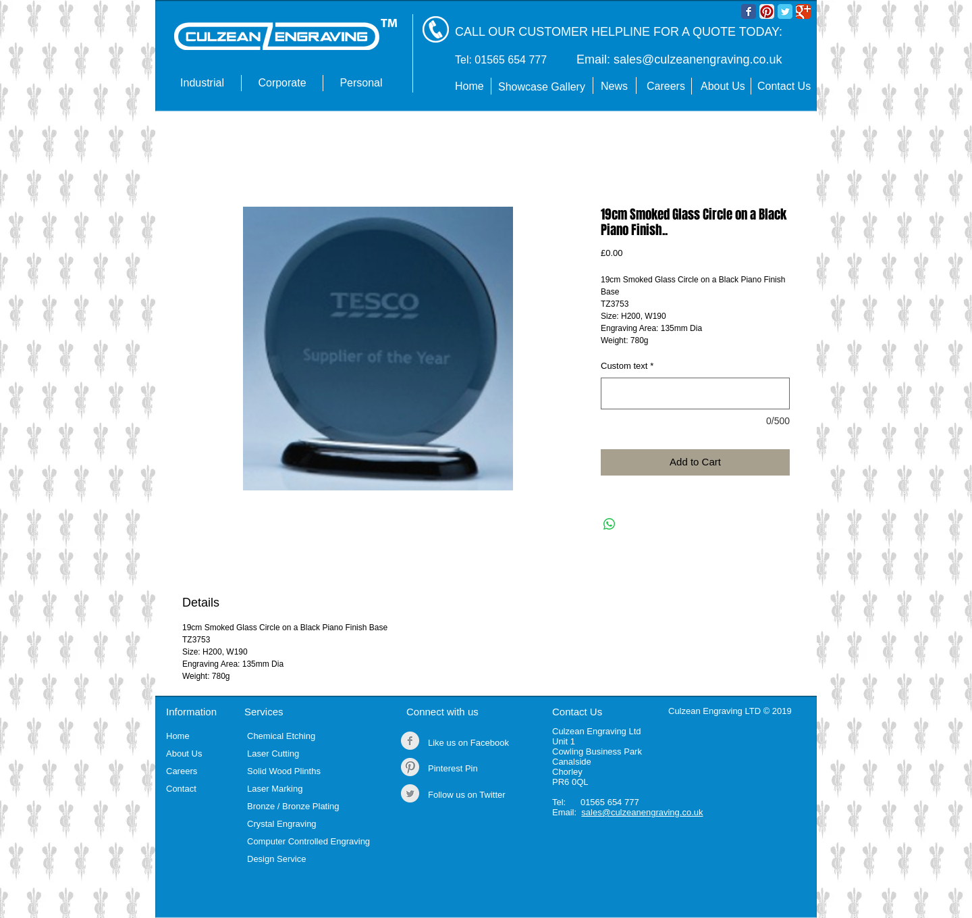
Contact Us (577, 711)
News (614, 86)
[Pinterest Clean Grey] (410, 767)
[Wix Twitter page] (785, 11)
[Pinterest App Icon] (766, 11)
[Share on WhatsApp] (609, 524)
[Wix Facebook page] (748, 11)
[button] (202, 83)
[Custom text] (695, 393)
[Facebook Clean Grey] (410, 741)
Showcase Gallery (541, 87)
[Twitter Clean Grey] (410, 793)
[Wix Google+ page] (803, 11)
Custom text (627, 366)
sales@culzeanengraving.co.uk (698, 59)
